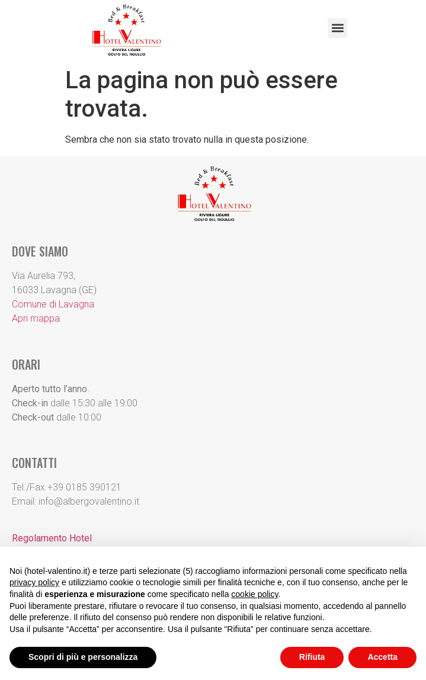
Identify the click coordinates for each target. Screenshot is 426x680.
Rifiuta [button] (312, 657)
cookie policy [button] (254, 594)
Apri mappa (36, 318)
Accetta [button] (382, 657)
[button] (337, 28)
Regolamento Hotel (52, 538)
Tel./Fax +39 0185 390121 (66, 487)
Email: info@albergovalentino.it (75, 501)
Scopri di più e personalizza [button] (82, 657)
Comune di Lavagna (53, 304)
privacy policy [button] (34, 582)
